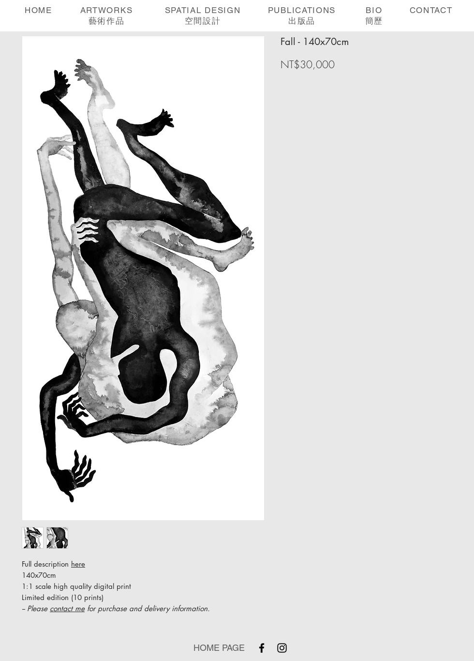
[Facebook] (261, 648)
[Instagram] (282, 648)
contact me (67, 608)
